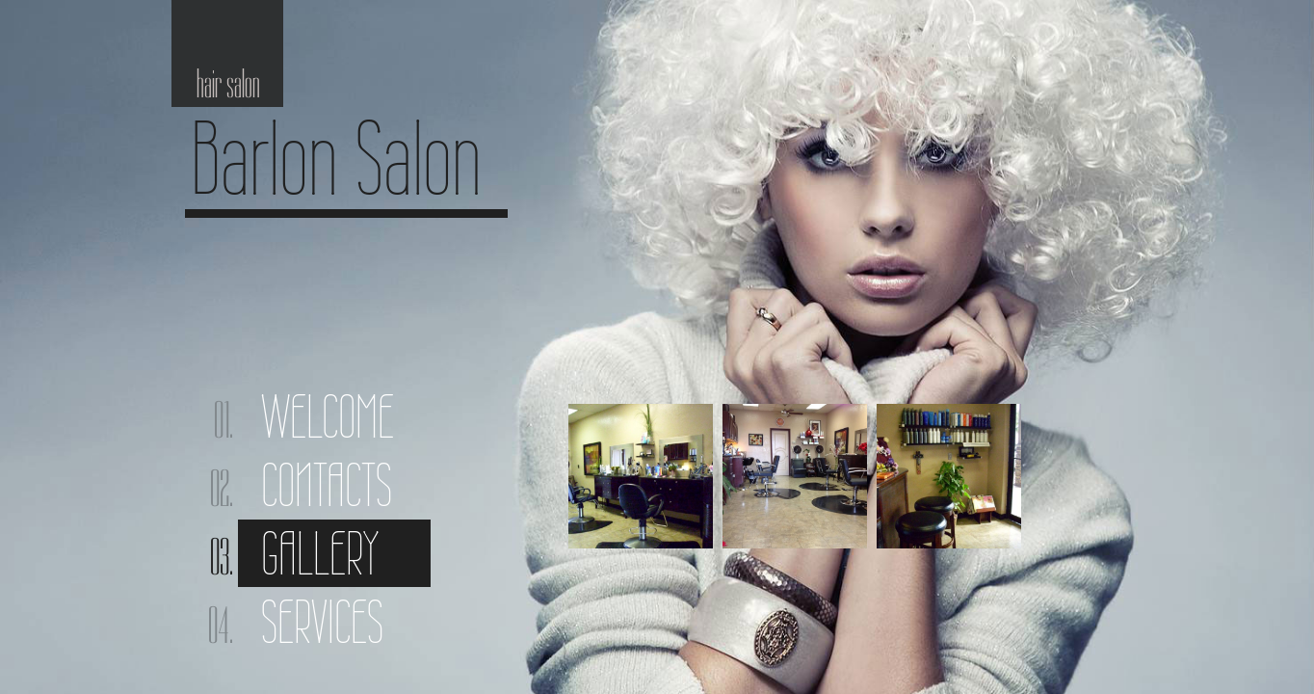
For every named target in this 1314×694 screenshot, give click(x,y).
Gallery (320, 553)
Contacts (326, 485)
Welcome (327, 416)
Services (322, 621)
